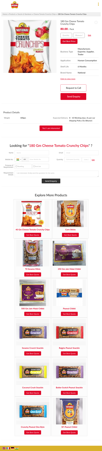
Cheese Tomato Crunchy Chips (44, 14)
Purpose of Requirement (8, 166)
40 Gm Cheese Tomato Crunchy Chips (33, 229)
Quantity (60, 159)
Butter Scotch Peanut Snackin (69, 387)
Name (11, 153)
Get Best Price (69, 41)
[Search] (63, 3)
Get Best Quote (32, 235)
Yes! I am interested (51, 128)
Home (5, 14)
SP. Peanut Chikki (69, 427)
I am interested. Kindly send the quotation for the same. (57, 174)
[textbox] (79, 35)
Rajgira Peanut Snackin (69, 348)
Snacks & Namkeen (25, 14)
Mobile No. (9, 159)
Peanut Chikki (69, 308)
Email (61, 153)
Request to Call (73, 88)
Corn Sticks (70, 229)
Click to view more (67, 79)
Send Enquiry (73, 96)
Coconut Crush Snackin (32, 387)
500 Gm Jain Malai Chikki (32, 308)
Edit (89, 35)
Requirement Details (8, 174)
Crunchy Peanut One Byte (32, 427)
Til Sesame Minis (32, 269)
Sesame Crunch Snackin (32, 348)
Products (12, 14)
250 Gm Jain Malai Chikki (69, 269)
